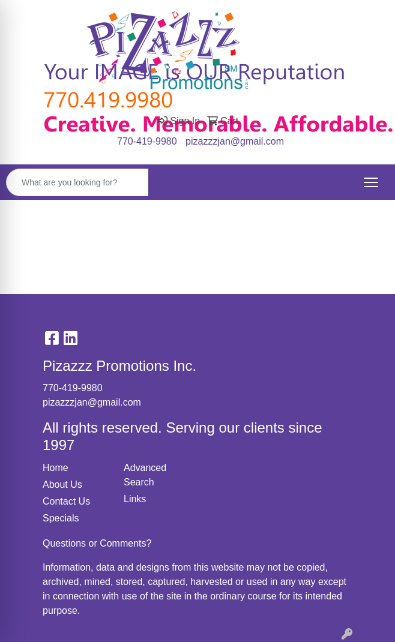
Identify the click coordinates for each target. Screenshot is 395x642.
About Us (62, 484)
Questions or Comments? (97, 543)
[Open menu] (371, 182)
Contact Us (66, 501)
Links (135, 499)
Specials (61, 518)
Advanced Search (145, 475)
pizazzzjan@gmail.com (234, 141)
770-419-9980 (147, 141)
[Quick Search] (77, 182)
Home (55, 468)
